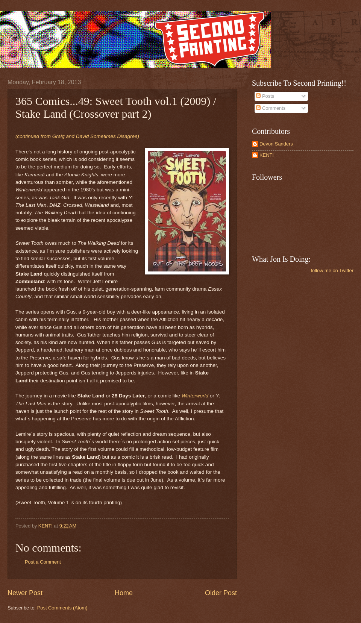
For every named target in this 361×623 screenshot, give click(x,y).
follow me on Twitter (332, 270)
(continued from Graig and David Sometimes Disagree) (77, 136)
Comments (270, 108)
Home (124, 593)
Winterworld (195, 396)
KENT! (266, 155)
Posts (265, 96)
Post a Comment (43, 562)
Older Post (221, 593)
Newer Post (25, 593)
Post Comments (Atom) (62, 608)
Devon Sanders (276, 144)
